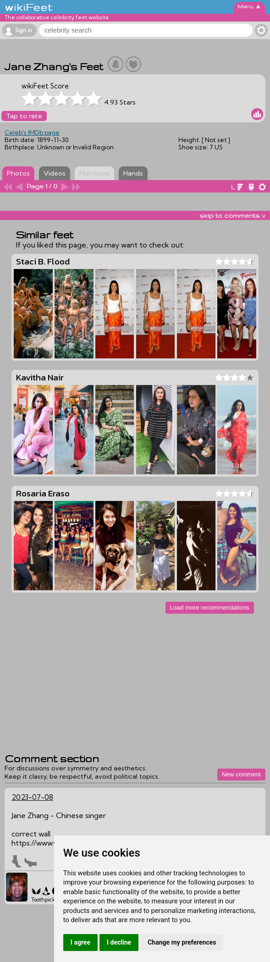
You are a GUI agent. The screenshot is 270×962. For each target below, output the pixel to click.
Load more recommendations (209, 607)
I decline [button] (119, 942)
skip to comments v (232, 215)
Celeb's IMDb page (32, 132)
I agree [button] (80, 942)
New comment (241, 774)
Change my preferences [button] (182, 942)
